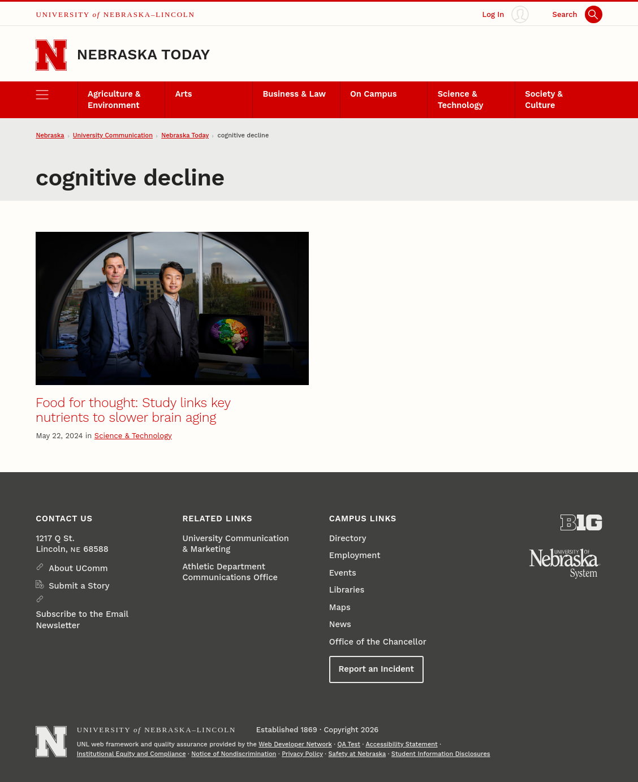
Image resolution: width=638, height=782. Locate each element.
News (340, 624)
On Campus (373, 94)
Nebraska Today (143, 54)
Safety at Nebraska (357, 754)
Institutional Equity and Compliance (131, 754)
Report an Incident (375, 669)
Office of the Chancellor (377, 642)
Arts (183, 94)
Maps (340, 607)
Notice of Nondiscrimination (233, 754)
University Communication (113, 135)
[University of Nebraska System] (565, 563)
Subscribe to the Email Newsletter (82, 619)
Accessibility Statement (401, 744)
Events (342, 573)
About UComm (78, 568)
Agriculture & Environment (114, 99)
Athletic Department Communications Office (230, 571)
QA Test (348, 744)
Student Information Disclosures (440, 754)
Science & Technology (461, 99)
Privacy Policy (302, 754)
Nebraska (50, 135)
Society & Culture (544, 99)
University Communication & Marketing (236, 543)
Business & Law (294, 94)
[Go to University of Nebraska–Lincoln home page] (51, 55)
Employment (355, 555)
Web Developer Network (295, 744)
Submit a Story (79, 586)
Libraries (346, 590)
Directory (348, 538)
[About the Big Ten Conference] (581, 523)
